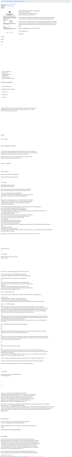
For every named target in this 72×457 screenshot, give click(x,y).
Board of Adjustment (9, 1)
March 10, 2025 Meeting (20, 1)
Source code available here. (20, 456)
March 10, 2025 (13, 4)
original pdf (10, 5)
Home (3, 1)
